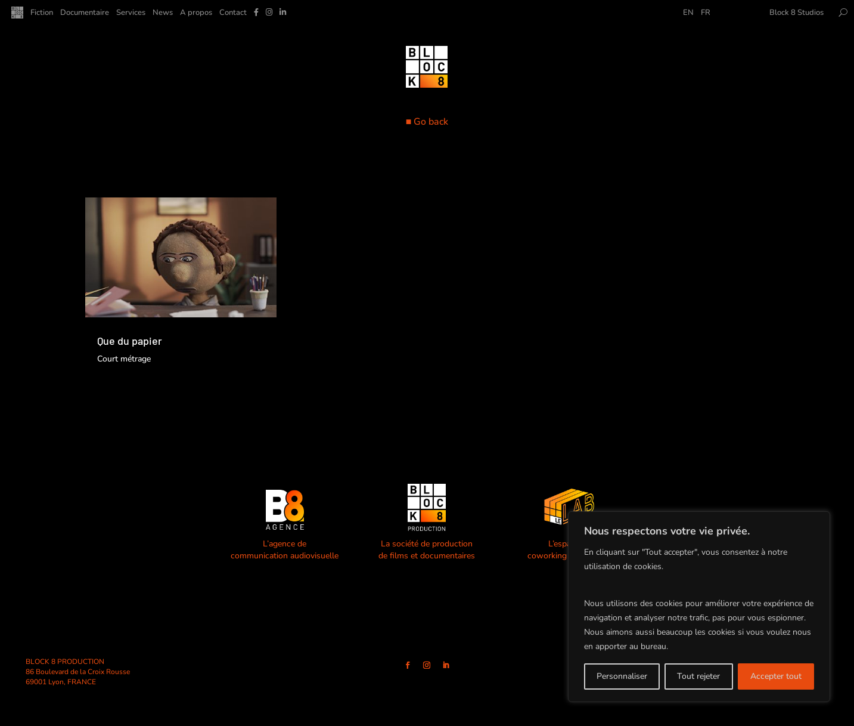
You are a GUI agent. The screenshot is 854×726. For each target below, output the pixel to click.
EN (688, 13)
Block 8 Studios (796, 13)
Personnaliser (622, 676)
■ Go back (427, 121)
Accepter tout (776, 676)
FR (705, 13)
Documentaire (84, 13)
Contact (233, 13)
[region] (699, 606)
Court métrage (124, 358)
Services (130, 13)
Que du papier (129, 340)
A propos (196, 13)
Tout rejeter (698, 676)
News (163, 13)
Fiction (41, 13)
